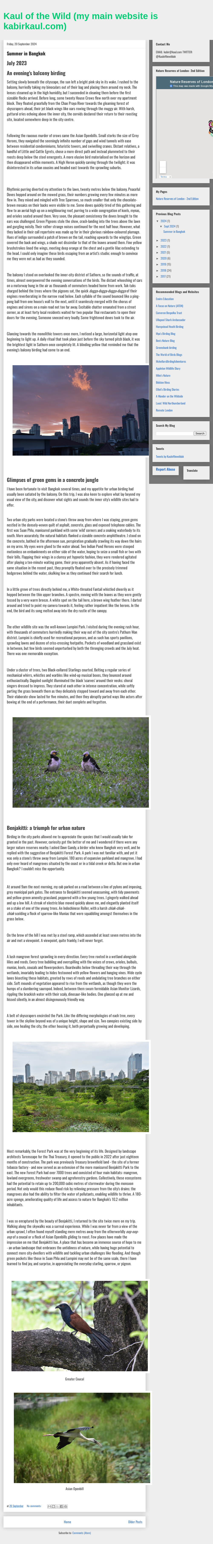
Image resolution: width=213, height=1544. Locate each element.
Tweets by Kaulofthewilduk (170, 456)
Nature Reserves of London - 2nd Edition (177, 198)
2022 (164, 246)
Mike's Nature (163, 375)
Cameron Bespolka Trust (169, 312)
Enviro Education (165, 298)
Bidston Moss (163, 382)
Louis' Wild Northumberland (170, 403)
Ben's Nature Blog (165, 340)
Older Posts (135, 1521)
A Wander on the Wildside (169, 396)
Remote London (164, 410)
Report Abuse (165, 469)
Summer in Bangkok (26, 53)
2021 (164, 252)
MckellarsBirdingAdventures (171, 361)
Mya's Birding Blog (165, 333)
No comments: (34, 1506)
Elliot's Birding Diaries (167, 389)
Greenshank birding (166, 347)
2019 (164, 264)
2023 (164, 240)
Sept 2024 (170, 226)
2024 (164, 221)
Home (67, 1521)
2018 (164, 270)
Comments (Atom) (81, 1533)
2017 (163, 276)
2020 (164, 258)
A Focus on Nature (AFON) (169, 305)
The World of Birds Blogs (169, 354)
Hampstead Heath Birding (169, 326)
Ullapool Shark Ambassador (171, 319)
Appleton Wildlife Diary (168, 368)
